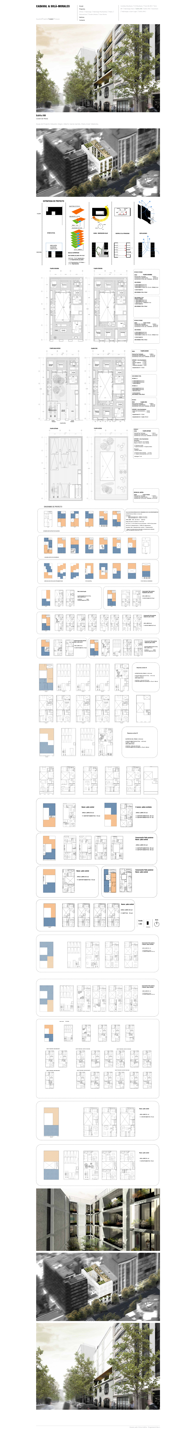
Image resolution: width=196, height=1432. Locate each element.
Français (57, 19)
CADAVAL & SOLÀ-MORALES (53, 6)
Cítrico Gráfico (142, 1427)
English (45, 19)
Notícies (81, 17)
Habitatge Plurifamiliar (100, 12)
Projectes (82, 9)
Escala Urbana (93, 15)
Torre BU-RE (148, 6)
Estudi (81, 6)
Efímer (81, 12)
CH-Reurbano (138, 6)
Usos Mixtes (103, 15)
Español (38, 19)
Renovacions (83, 15)
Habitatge (88, 12)
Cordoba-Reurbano (126, 6)
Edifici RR (139, 9)
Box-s (158, 1427)
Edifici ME (147, 9)
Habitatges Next (129, 9)
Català (51, 19)
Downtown (155, 9)
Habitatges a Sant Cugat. (129, 12)
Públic (111, 12)
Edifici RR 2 (142, 12)
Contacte (82, 20)
